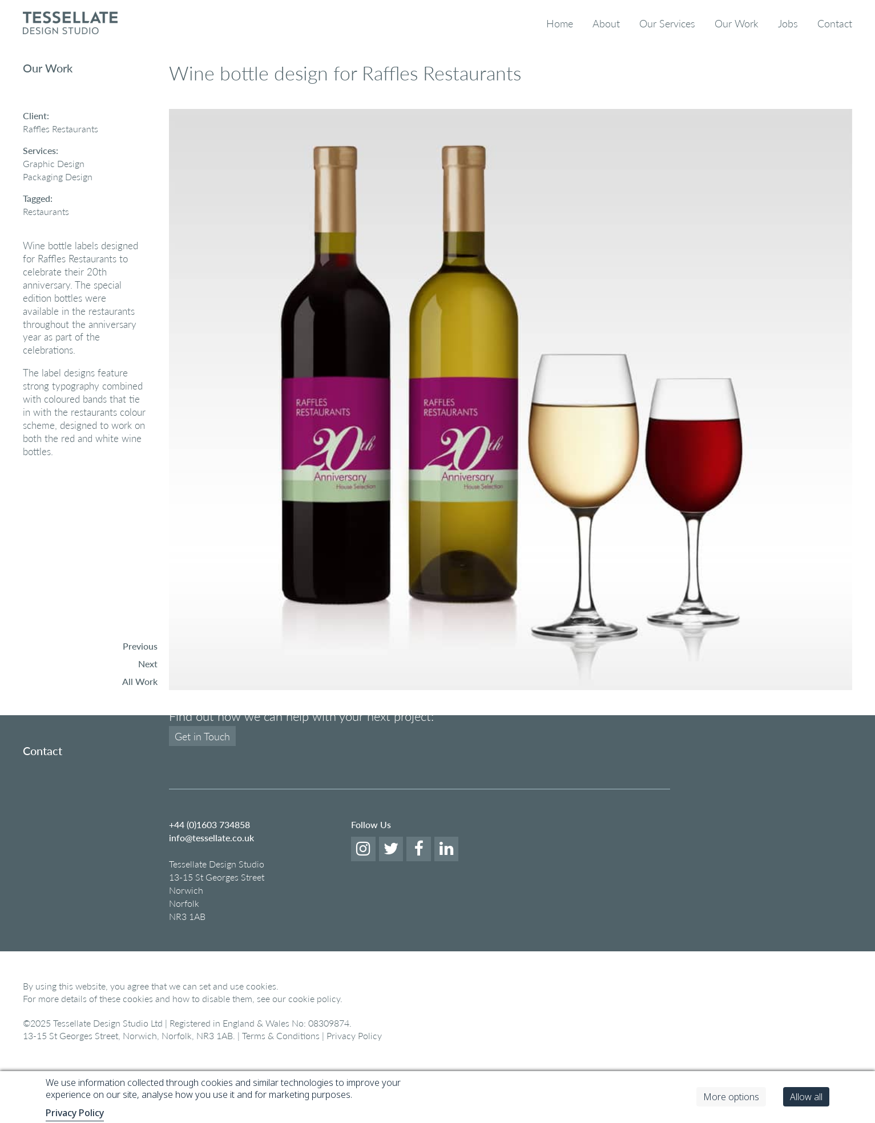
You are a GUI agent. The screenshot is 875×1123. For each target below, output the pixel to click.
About (606, 23)
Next (148, 663)
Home (559, 23)
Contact (834, 23)
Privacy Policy (75, 1112)
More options (731, 1096)
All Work (140, 681)
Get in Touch (202, 789)
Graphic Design (53, 163)
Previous (140, 645)
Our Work (737, 23)
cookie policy (314, 1051)
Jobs (788, 23)
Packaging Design (57, 176)
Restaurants (46, 211)
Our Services (667, 23)
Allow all (806, 1096)
